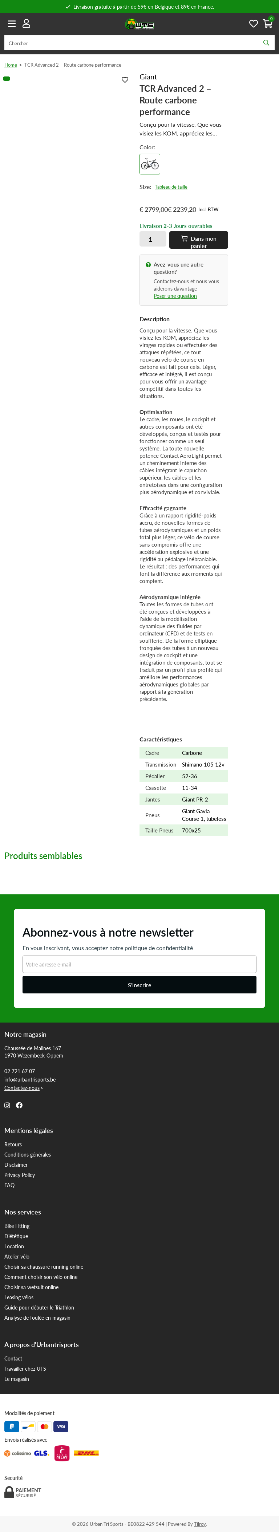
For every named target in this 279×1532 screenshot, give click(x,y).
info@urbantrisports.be (30, 1079)
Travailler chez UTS (25, 1368)
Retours (13, 1144)
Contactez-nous (22, 1087)
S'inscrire (139, 985)
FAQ (9, 1185)
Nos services (22, 1212)
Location (14, 1246)
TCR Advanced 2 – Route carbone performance (72, 64)
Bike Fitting (16, 1225)
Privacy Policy (19, 1174)
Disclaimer (16, 1164)
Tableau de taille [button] (171, 186)
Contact (13, 1358)
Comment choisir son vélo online (40, 1276)
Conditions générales (27, 1154)
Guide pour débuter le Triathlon (39, 1307)
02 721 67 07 (19, 1071)
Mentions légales (28, 1130)
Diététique (16, 1236)
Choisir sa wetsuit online (31, 1287)
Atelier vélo (16, 1256)
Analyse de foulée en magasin (37, 1317)
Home (10, 64)
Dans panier (199, 241)
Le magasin (16, 1378)
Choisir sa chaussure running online (43, 1266)
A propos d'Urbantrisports (41, 1344)
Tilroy (200, 1523)
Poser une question (175, 295)
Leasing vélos (18, 1297)
